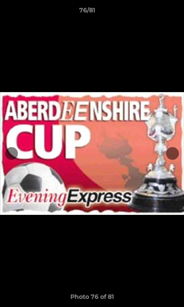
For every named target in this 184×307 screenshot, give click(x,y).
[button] (153, 12)
